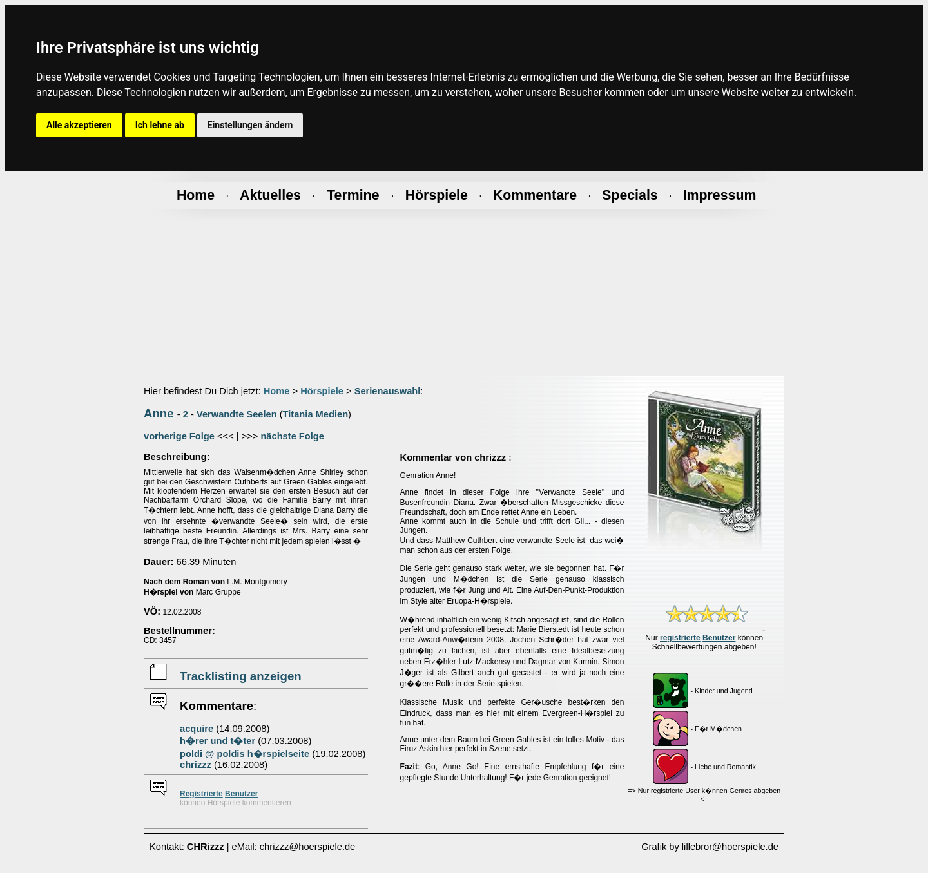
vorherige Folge (179, 436)
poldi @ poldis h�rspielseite (244, 754)
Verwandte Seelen (237, 414)
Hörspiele (321, 391)
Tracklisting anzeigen (241, 676)
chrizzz (195, 765)
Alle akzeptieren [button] (79, 125)
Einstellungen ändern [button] (250, 125)
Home (277, 391)
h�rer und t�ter (217, 741)
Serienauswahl (387, 391)
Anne (159, 413)
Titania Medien (316, 414)
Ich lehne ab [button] (159, 125)
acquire (196, 729)
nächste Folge (292, 436)
